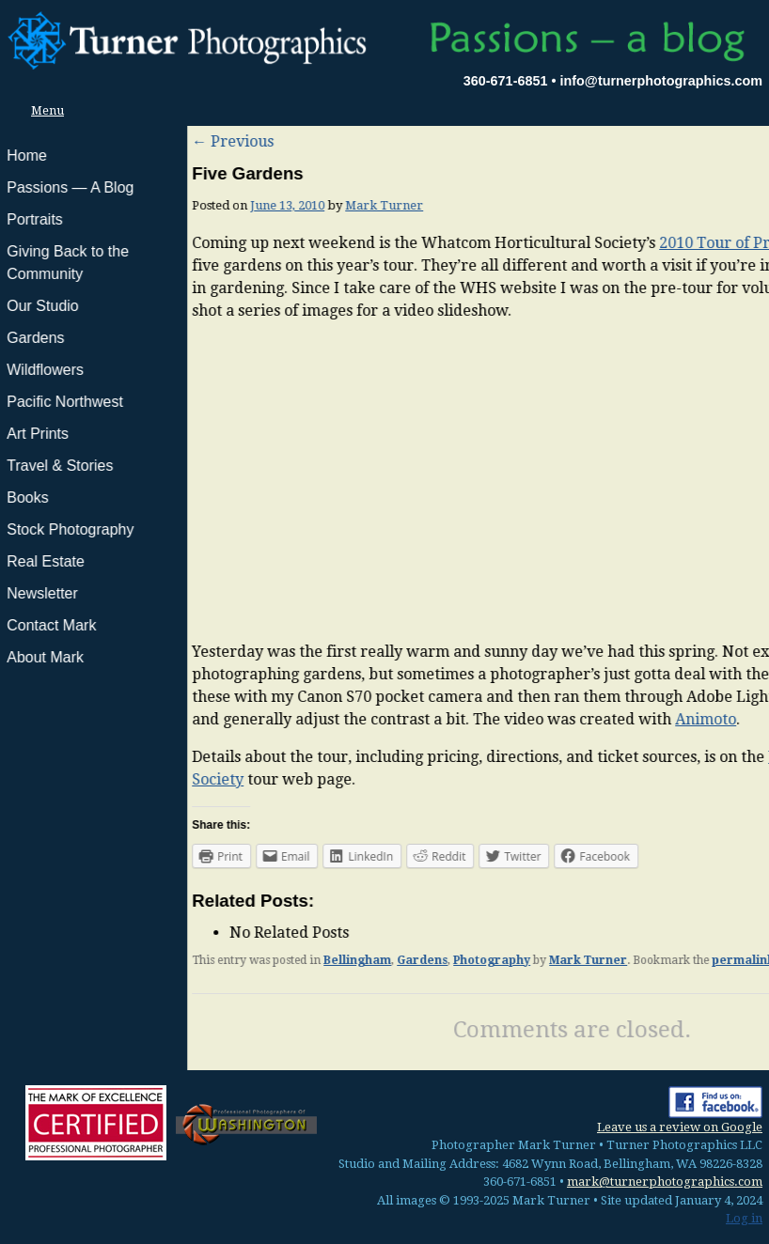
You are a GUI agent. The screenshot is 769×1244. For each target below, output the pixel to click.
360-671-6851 (505, 80)
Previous (45, 141)
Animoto (518, 719)
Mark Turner (197, 205)
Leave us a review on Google (679, 1127)
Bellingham (170, 960)
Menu (42, 110)
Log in (744, 1218)
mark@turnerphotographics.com (664, 1181)
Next (737, 141)
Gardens (235, 960)
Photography (304, 960)
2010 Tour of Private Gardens (577, 243)
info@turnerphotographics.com (660, 80)
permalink (556, 960)
